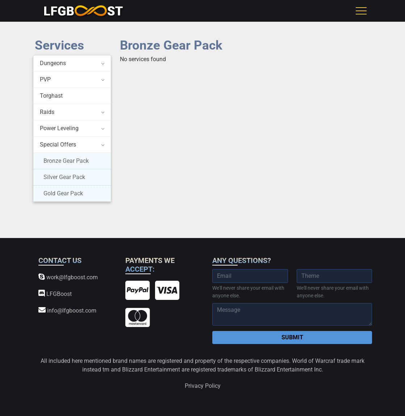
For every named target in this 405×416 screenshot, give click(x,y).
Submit (292, 337)
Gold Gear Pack (63, 193)
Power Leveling (59, 128)
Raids (47, 112)
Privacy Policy (203, 385)
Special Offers (58, 144)
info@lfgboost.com (67, 310)
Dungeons (53, 63)
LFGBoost (55, 293)
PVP (45, 79)
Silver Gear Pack (64, 177)
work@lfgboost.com (68, 277)
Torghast (51, 95)
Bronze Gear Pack (66, 160)
